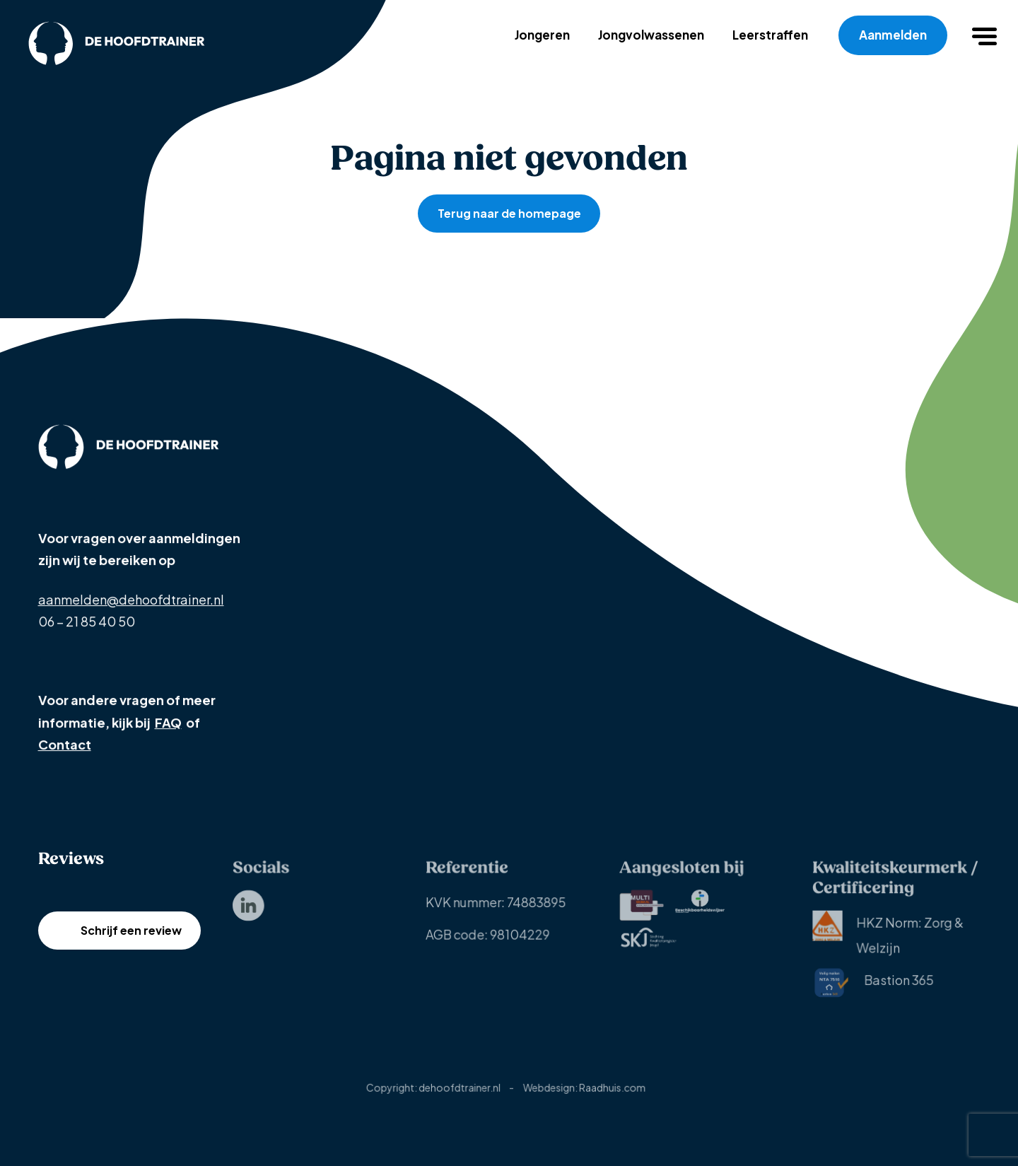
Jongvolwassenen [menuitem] (651, 34)
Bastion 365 (873, 988)
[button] (986, 35)
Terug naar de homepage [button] (509, 213)
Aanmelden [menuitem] (893, 34)
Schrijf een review (130, 945)
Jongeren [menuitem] (542, 34)
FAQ (167, 723)
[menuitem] (248, 911)
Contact (64, 745)
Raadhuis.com (612, 1094)
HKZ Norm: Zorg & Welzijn (888, 938)
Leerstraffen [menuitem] (770, 34)
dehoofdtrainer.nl (460, 1094)
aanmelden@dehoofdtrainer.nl (131, 600)
